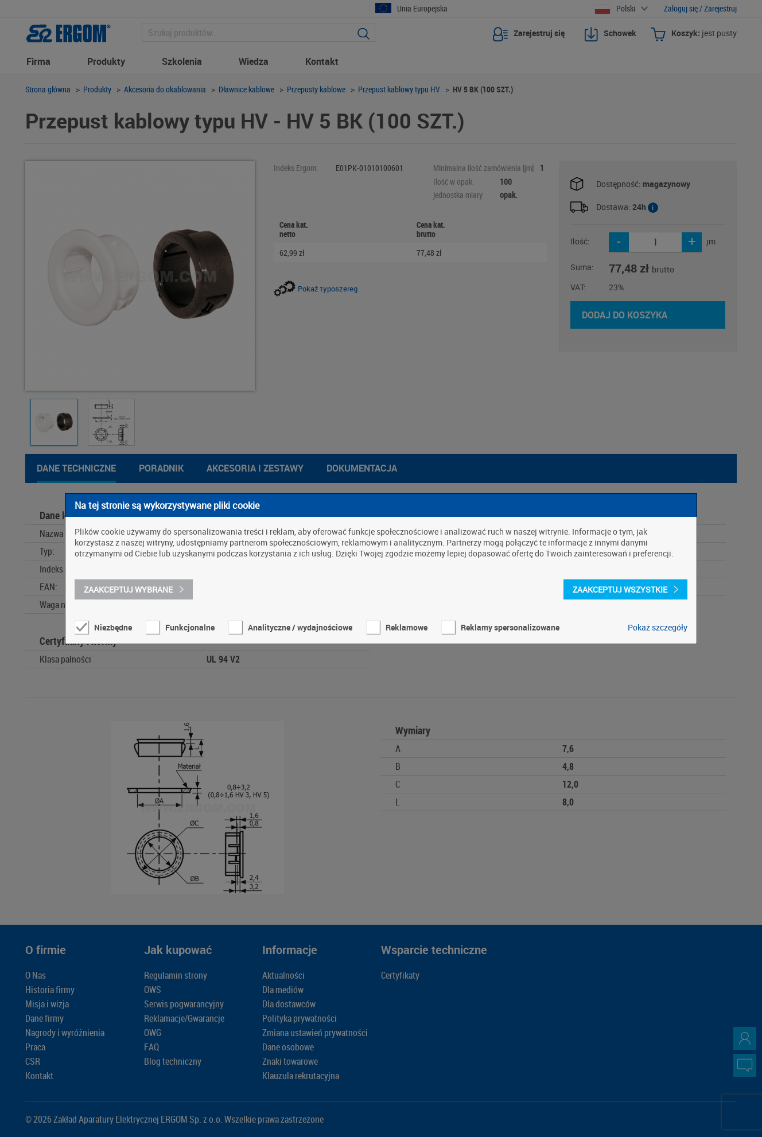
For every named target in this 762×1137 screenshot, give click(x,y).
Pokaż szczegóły (657, 627)
